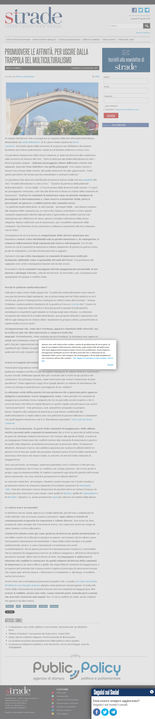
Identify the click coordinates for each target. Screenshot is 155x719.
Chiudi (110, 364)
